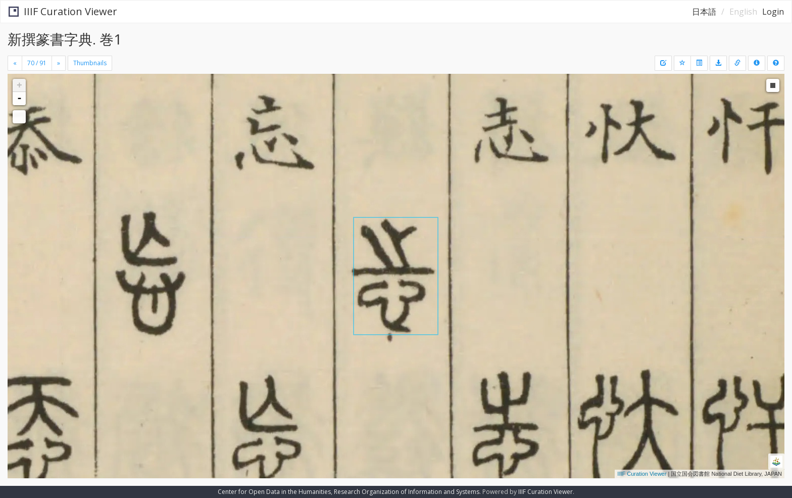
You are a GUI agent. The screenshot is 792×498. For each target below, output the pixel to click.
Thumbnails (90, 63)
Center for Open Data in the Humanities (274, 491)
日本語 (704, 11)
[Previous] (15, 63)
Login (773, 11)
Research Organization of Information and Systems (406, 491)
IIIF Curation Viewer (63, 11)
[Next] (59, 63)
